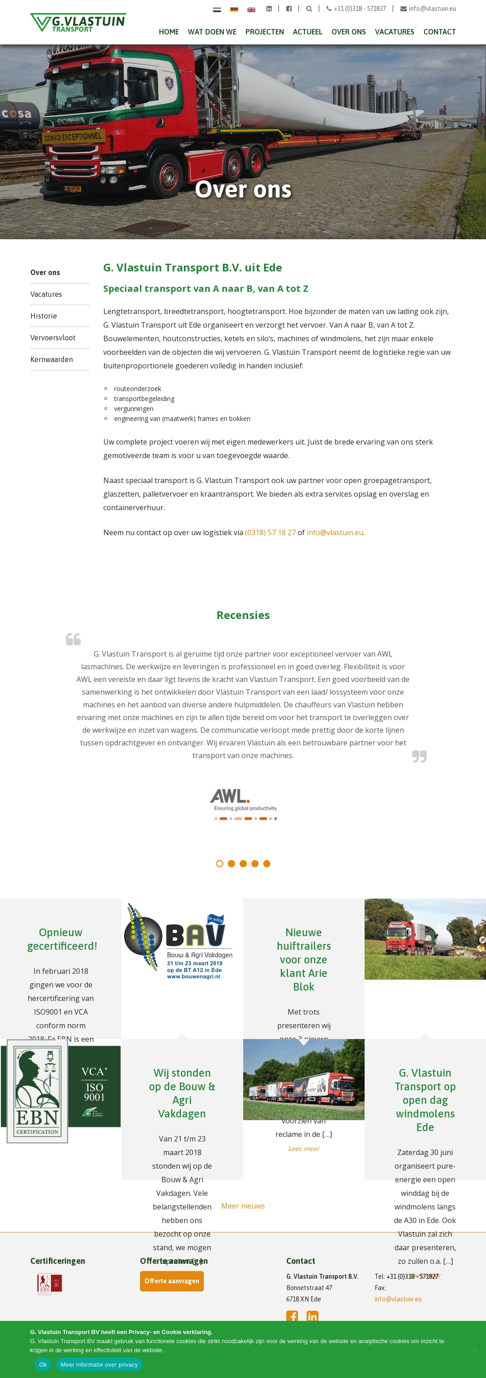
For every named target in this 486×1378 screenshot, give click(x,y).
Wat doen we (212, 32)
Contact (439, 32)
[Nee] (474, 1349)
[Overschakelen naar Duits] (234, 8)
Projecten (264, 32)
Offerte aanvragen (171, 1281)
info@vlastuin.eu (428, 8)
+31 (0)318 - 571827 (357, 8)
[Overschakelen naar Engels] (251, 8)
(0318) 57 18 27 (270, 532)
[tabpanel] (243, 736)
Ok (43, 1364)
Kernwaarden (51, 359)
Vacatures (394, 32)
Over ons (349, 32)
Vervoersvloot (53, 338)
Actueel (307, 32)
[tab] (219, 863)
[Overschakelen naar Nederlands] (217, 8)
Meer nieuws (243, 1206)
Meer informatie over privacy (99, 1364)
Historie (43, 316)
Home (169, 32)
